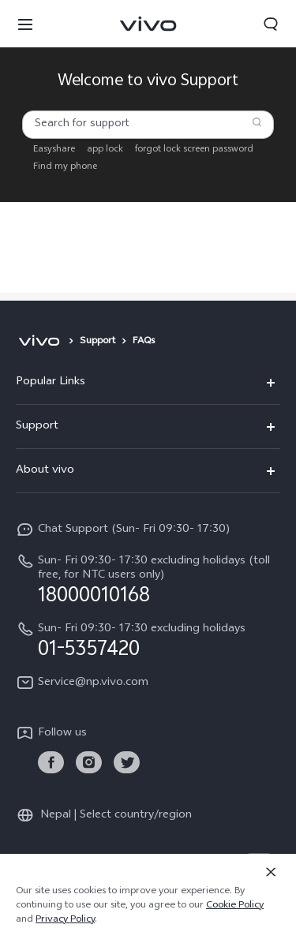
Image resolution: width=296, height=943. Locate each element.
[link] (51, 762)
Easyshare (54, 150)
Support (97, 342)
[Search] (257, 122)
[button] (25, 23)
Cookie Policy (235, 906)
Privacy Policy (65, 920)
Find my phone (65, 167)
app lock (105, 150)
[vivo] (39, 341)
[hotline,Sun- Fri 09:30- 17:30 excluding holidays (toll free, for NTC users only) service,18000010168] (148, 579)
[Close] (270, 872)
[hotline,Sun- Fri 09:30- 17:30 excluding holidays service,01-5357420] (148, 639)
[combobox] (148, 124)
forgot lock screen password (194, 150)
